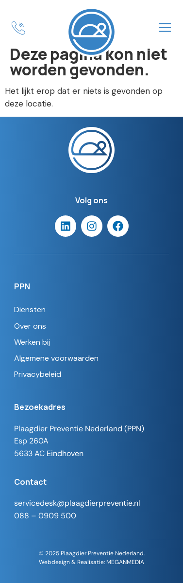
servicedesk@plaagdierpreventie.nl (77, 503)
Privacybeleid (37, 374)
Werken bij (32, 342)
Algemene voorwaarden (56, 358)
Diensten (30, 309)
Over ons (30, 326)
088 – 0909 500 (45, 515)
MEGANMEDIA (125, 561)
